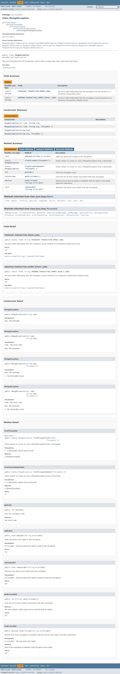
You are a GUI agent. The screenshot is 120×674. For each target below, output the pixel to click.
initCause (9, 215)
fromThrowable (31, 160)
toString (84, 215)
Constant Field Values (35, 256)
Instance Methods (44, 149)
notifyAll (61, 201)
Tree (26, 2)
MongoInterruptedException (91, 45)
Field (17, 9)
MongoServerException (12, 48)
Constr (24, 9)
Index (42, 2)
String (8, 93)
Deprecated (34, 2)
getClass (33, 201)
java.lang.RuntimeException (24, 28)
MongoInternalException (66, 45)
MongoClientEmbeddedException (43, 43)
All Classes (50, 6)
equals (14, 201)
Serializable (8, 37)
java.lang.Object (9, 22)
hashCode (43, 201)
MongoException (11, 123)
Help (48, 2)
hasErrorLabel (31, 180)
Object (49, 196)
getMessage (73, 213)
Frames (29, 6)
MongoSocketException (33, 48)
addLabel (29, 156)
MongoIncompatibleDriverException (39, 45)
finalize (23, 201)
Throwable (45, 127)
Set (6, 176)
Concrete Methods (64, 149)
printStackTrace (22, 215)
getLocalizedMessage (56, 213)
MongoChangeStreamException (15, 43)
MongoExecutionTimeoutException (93, 43)
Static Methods (26, 149)
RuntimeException (18, 57)
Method (31, 9)
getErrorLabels (32, 176)
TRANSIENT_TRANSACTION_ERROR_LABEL (34, 91)
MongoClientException (68, 43)
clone (7, 201)
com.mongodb (16, 15)
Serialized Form (9, 68)
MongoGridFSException (12, 45)
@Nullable (9, 436)
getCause (41, 213)
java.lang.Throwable (14, 24)
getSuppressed (100, 213)
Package (13, 2)
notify (52, 201)
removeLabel (30, 187)
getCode (28, 172)
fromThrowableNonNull (35, 166)
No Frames (37, 6)
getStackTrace (86, 213)
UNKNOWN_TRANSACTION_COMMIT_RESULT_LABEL (37, 98)
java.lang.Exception (17, 26)
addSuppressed (11, 213)
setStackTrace (72, 215)
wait (70, 201)
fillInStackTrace (27, 213)
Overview (4, 2)
